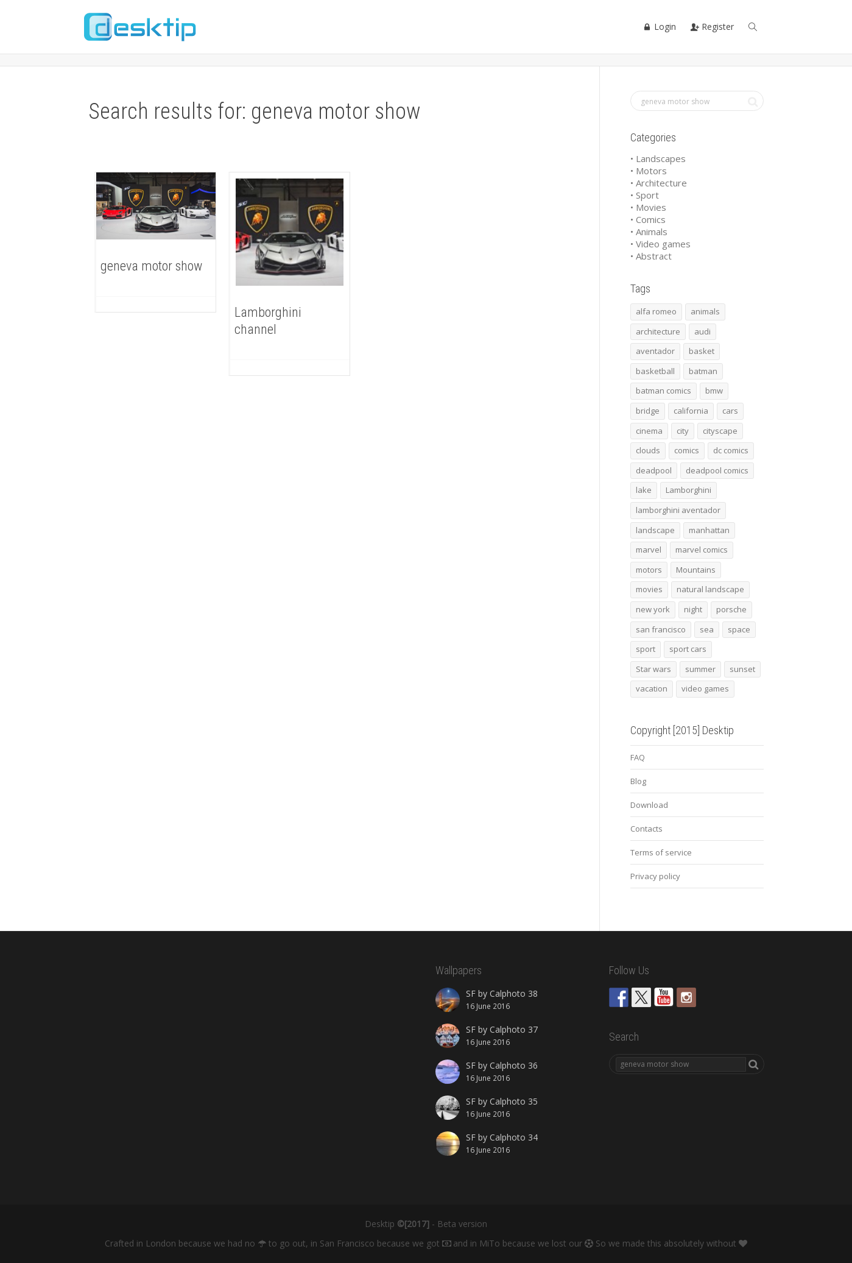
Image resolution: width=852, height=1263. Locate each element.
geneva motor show (151, 266)
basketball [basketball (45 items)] (655, 371)
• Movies (648, 207)
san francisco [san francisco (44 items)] (661, 629)
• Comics (648, 219)
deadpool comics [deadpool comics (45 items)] (717, 470)
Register (712, 26)
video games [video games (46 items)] (705, 688)
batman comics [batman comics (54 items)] (663, 390)
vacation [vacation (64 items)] (651, 688)
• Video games (660, 244)
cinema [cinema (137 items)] (649, 430)
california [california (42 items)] (691, 410)
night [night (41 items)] (693, 609)
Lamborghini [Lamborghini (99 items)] (688, 489)
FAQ (637, 757)
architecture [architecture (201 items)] (658, 331)
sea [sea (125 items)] (707, 629)
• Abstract (651, 256)
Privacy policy (655, 876)
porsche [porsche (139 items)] (731, 609)
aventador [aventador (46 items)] (655, 350)
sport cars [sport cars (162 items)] (687, 648)
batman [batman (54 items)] (703, 371)
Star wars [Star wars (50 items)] (653, 668)
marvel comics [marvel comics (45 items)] (701, 549)
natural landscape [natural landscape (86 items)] (710, 589)
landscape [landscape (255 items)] (655, 530)
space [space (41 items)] (739, 629)
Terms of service (661, 852)
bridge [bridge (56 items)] (648, 410)
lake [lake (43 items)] (644, 489)
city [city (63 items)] (683, 430)
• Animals (648, 231)
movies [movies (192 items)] (649, 589)
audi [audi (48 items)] (702, 331)
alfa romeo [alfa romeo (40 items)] (656, 311)
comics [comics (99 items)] (686, 450)
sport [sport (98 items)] (645, 648)
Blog (638, 781)
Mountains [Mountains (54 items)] (696, 569)
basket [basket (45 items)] (701, 350)
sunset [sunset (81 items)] (742, 668)
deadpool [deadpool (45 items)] (654, 470)
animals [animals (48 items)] (705, 311)
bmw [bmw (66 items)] (714, 390)
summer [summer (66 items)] (700, 668)
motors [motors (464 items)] (649, 569)
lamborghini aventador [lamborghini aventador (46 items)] (678, 509)
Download (649, 804)
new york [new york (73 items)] (653, 609)
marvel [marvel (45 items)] (648, 549)
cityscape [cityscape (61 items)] (720, 430)
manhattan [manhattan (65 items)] (709, 530)
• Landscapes (658, 158)
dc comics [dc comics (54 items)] (730, 450)
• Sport (644, 195)
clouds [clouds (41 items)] (648, 450)
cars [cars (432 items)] (730, 410)
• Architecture (658, 183)
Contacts (646, 828)
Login (659, 26)
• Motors (648, 171)
